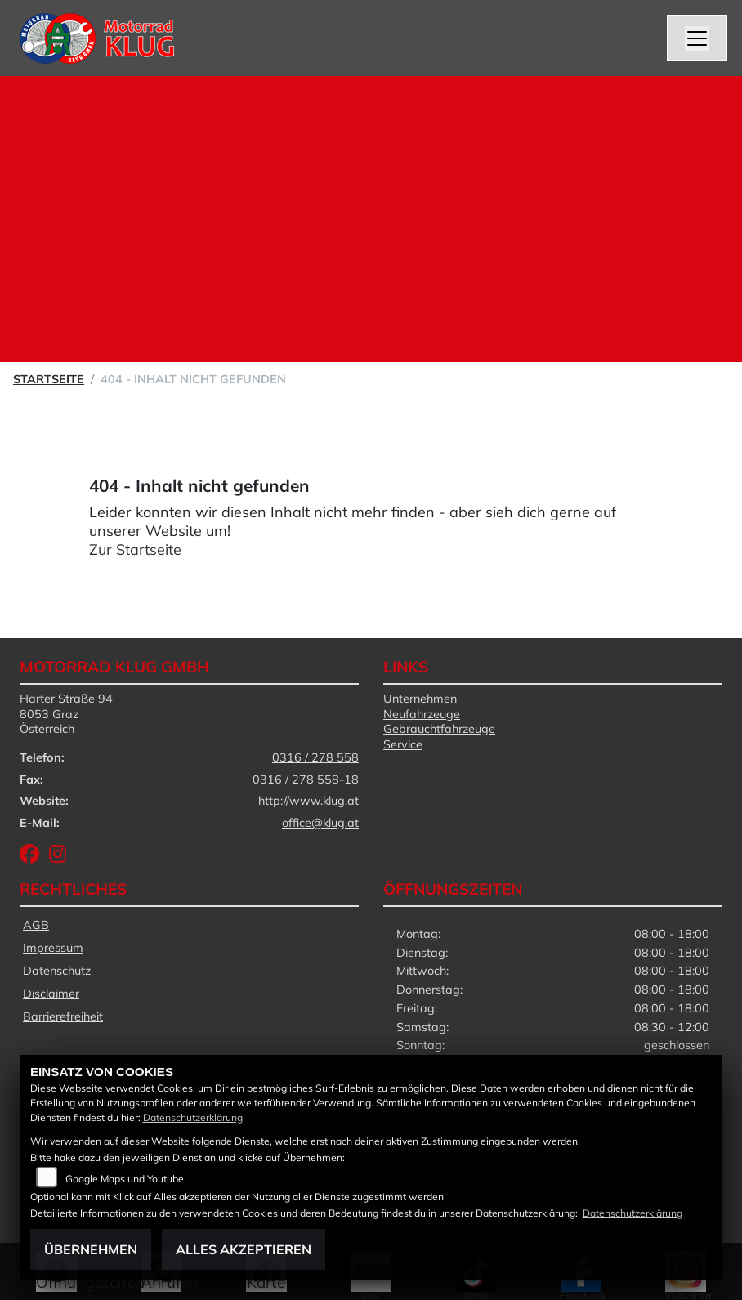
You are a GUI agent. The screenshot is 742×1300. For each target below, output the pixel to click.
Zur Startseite (135, 549)
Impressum (53, 947)
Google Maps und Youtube (124, 1179)
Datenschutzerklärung (193, 1117)
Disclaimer (51, 993)
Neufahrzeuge (421, 714)
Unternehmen (420, 698)
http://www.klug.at (308, 800)
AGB (36, 925)
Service (402, 744)
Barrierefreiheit (63, 1016)
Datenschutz (57, 970)
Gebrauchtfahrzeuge (439, 728)
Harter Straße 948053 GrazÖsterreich (66, 713)
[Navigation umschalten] (697, 38)
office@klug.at (320, 822)
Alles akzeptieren (243, 1249)
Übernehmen (90, 1249)
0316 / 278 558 (315, 757)
